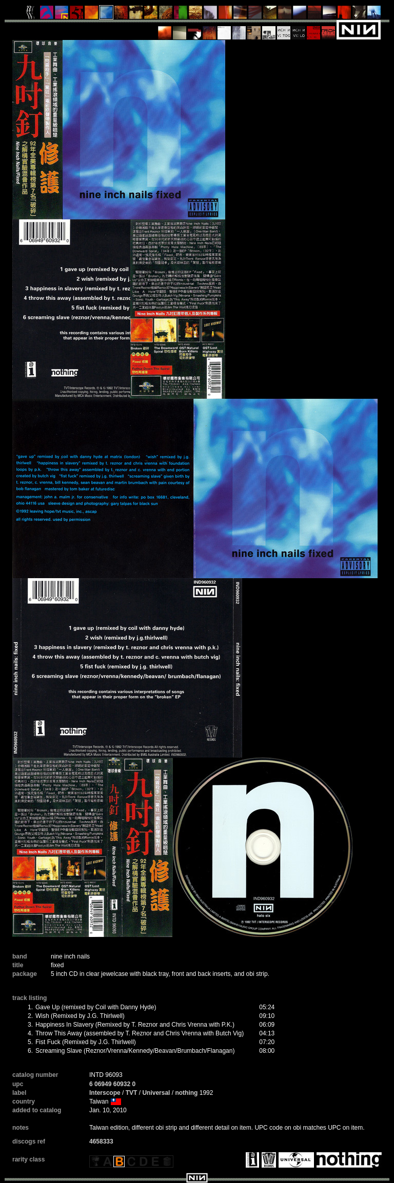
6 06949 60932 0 (112, 1084)
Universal (156, 1092)
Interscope (105, 1092)
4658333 (101, 1141)
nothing (186, 1092)
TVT (131, 1092)
